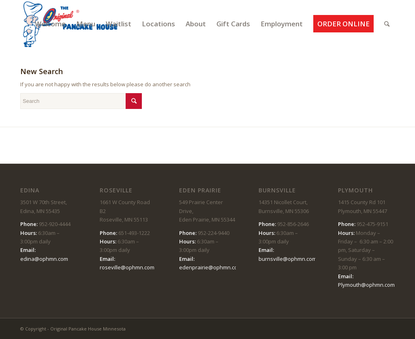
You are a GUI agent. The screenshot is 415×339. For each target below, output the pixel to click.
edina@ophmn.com (44, 258)
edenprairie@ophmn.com (210, 267)
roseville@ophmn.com (127, 267)
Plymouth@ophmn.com (366, 284)
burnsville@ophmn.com (288, 258)
